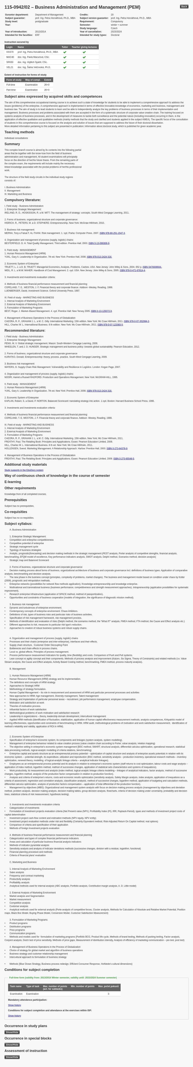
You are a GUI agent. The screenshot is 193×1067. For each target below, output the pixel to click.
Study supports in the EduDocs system (24, 470)
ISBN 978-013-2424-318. (99, 257)
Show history (14, 1005)
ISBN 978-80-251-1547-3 (112, 233)
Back (184, 6)
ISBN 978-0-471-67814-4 (132, 270)
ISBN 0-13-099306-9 (99, 243)
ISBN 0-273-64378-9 (117, 448)
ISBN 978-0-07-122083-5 (110, 324)
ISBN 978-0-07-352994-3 (136, 321)
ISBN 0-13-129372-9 (101, 311)
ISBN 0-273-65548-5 (123, 458)
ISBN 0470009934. (152, 267)
